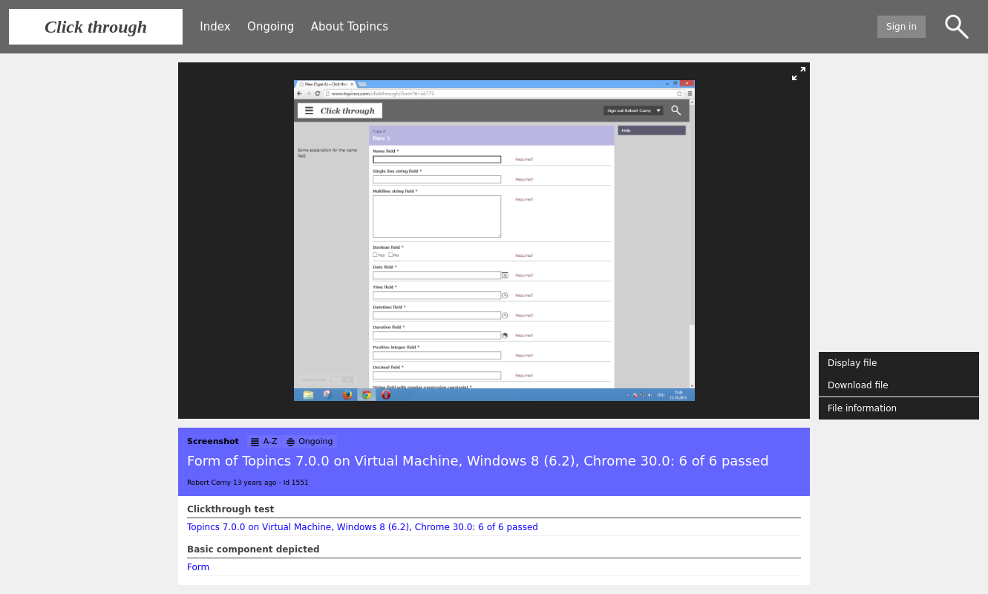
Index (215, 26)
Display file (852, 363)
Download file (858, 385)
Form (198, 567)
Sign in (901, 27)
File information (862, 408)
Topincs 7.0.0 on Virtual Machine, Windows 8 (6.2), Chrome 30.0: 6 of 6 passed (362, 527)
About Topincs (349, 26)
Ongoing (270, 26)
